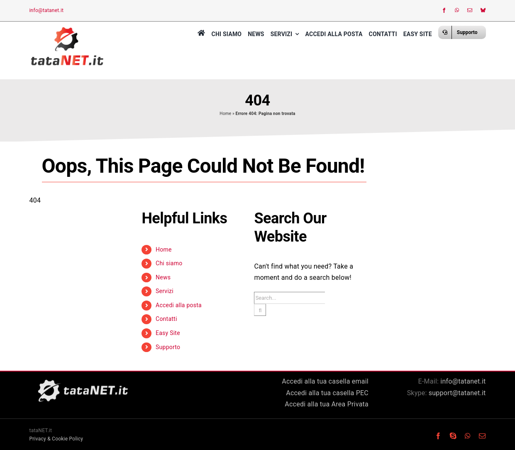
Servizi (164, 291)
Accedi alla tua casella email (325, 381)
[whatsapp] (457, 10)
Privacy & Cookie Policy (56, 439)
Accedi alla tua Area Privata (327, 404)
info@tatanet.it (46, 10)
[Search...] (289, 298)
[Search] (260, 310)
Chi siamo (169, 263)
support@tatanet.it (457, 393)
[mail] (469, 10)
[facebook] (444, 10)
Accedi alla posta (179, 305)
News (163, 277)
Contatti (166, 318)
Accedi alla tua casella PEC (327, 393)
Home (225, 113)
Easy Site (168, 333)
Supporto (168, 347)
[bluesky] (483, 10)
